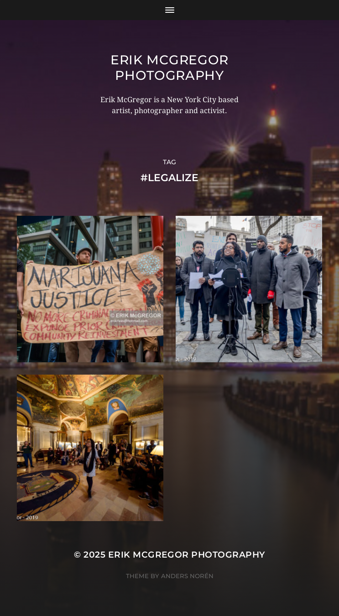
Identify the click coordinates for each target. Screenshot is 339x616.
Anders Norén (187, 575)
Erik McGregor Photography (169, 67)
